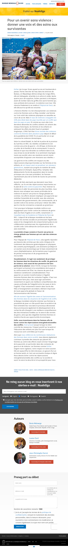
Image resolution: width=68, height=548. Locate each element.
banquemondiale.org (58, 1)
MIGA (3, 544)
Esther (16, 89)
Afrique (16, 371)
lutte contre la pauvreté (33, 187)
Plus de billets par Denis (38, 432)
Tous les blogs (36, 3)
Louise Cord (22, 32)
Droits (3, 536)
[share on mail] (34, 546)
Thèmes (45, 3)
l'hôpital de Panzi (46, 105)
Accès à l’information (12, 536)
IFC (36, 541)
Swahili (43, 396)
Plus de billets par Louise (39, 447)
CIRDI (7, 544)
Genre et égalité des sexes (21, 370)
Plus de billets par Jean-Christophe (41, 462)
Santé (31, 370)
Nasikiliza (39, 11)
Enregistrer (20, 526)
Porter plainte (62, 536)
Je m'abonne (10, 406)
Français (17, 35)
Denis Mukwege (12, 32)
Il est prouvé (28, 325)
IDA (33, 541)
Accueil (28, 3)
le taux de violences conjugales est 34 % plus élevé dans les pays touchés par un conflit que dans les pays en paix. (35, 120)
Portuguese (34, 396)
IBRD (29, 541)
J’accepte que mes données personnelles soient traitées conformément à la (34, 401)
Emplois (21, 536)
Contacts (52, 3)
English (23, 35)
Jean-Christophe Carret (35, 32)
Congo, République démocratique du (44, 370)
